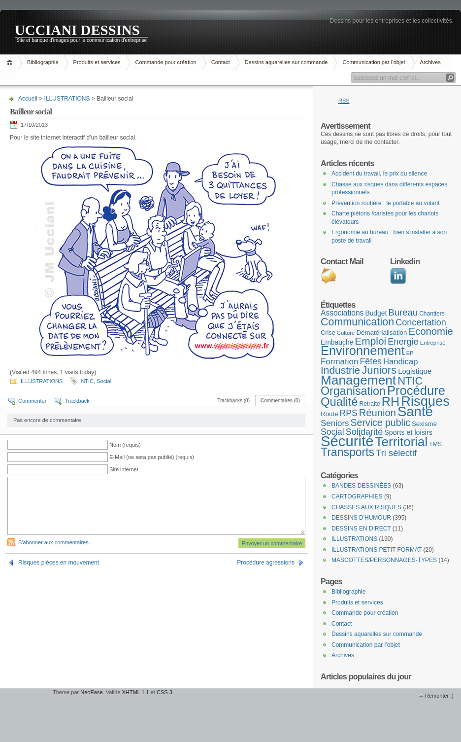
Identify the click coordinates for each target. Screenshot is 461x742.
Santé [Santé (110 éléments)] (415, 411)
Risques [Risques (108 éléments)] (425, 401)
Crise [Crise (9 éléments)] (328, 332)
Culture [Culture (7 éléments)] (346, 333)
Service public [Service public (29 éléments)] (380, 422)
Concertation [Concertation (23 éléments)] (420, 322)
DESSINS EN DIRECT (361, 528)
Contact (220, 62)
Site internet (123, 469)
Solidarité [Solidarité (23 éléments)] (364, 432)
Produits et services (97, 62)
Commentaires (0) (280, 400)
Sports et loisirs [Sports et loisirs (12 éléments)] (408, 432)
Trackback (77, 401)
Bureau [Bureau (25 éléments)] (403, 312)
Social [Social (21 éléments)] (332, 432)
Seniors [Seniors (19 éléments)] (335, 423)
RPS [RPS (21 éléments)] (349, 413)
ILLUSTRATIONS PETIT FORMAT (376, 549)
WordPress (25, 703)
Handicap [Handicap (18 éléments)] (400, 361)
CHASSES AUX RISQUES (366, 507)
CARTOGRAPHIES (357, 496)
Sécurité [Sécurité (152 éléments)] (347, 441)
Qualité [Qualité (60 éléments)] (339, 401)
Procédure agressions (266, 562)
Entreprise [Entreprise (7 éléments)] (433, 343)
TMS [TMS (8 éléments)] (435, 444)
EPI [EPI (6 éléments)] (410, 353)
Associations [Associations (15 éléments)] (342, 313)
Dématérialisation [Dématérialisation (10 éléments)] (381, 332)
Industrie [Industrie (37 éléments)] (340, 370)
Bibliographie (43, 62)
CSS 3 (164, 692)
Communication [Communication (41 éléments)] (357, 322)
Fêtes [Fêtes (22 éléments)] (371, 361)
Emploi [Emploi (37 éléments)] (370, 341)
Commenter (32, 401)
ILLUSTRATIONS (67, 98)
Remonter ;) (439, 696)
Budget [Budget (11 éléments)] (376, 313)
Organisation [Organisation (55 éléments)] (353, 391)
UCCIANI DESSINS (77, 29)
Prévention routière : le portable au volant (385, 203)
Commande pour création (166, 62)
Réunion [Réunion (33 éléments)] (377, 412)
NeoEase (91, 692)
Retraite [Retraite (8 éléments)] (370, 403)
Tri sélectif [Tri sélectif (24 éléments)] (396, 453)
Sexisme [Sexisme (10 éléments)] (424, 423)
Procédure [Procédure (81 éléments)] (416, 390)
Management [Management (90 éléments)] (358, 380)
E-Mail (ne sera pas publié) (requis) (151, 457)
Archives (430, 62)
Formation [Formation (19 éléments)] (339, 361)
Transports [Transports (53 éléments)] (347, 452)
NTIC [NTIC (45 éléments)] (410, 381)
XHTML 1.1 (135, 692)
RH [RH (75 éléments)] (390, 401)
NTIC (87, 381)
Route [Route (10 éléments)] (329, 414)
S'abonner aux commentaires (53, 542)
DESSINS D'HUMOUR (361, 517)
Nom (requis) (125, 445)
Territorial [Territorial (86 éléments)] (401, 441)
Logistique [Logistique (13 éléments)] (414, 371)
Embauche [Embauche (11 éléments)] (337, 342)
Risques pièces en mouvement (58, 562)
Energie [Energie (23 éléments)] (403, 342)
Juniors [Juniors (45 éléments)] (379, 370)
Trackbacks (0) (233, 400)
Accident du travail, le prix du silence (379, 173)
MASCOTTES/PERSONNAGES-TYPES (384, 560)
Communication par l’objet (373, 62)
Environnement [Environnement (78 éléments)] (363, 350)
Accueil (11, 62)
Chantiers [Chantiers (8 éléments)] (432, 313)
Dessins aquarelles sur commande (286, 62)
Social (104, 381)
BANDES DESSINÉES (361, 485)
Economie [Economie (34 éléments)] (430, 331)
